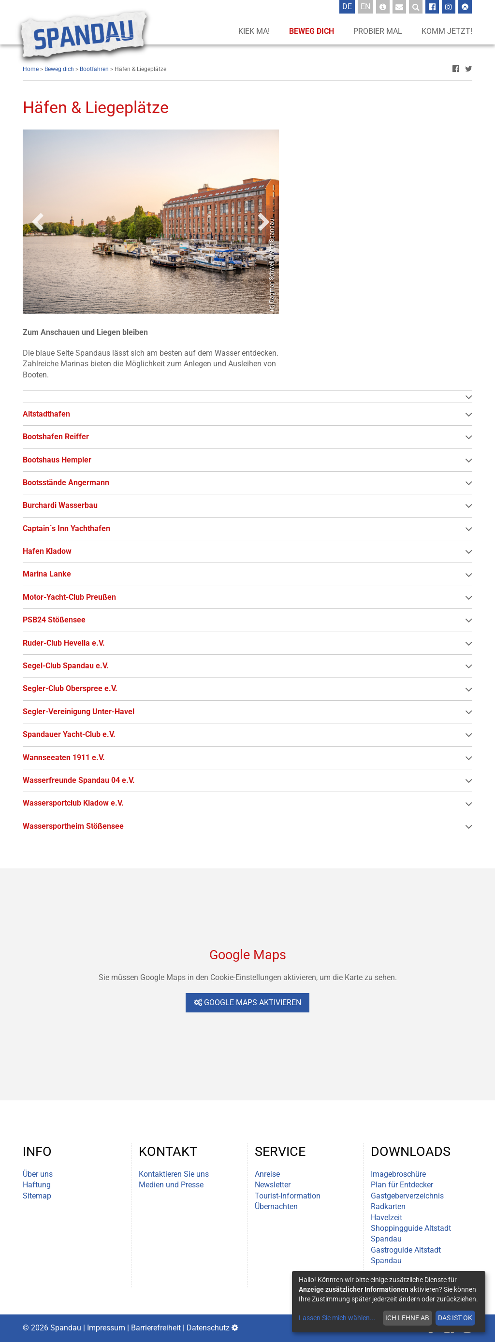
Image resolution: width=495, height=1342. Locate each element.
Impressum (106, 1327)
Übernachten (276, 1206)
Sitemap (37, 1195)
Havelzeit (386, 1217)
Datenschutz (208, 1327)
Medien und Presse (171, 1184)
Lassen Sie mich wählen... (337, 1318)
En (367, 6)
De (348, 6)
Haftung (37, 1184)
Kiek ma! (254, 31)
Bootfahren (94, 69)
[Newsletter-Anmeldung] (399, 7)
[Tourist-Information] (383, 7)
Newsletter (273, 1184)
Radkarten (388, 1206)
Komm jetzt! (447, 31)
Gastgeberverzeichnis (407, 1195)
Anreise (267, 1174)
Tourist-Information (287, 1195)
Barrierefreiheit (156, 1327)
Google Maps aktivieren (247, 1002)
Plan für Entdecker (402, 1184)
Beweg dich (311, 31)
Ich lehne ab (407, 1318)
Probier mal (377, 31)
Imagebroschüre (398, 1174)
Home (31, 69)
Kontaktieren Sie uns (174, 1174)
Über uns (38, 1174)
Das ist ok (455, 1318)
